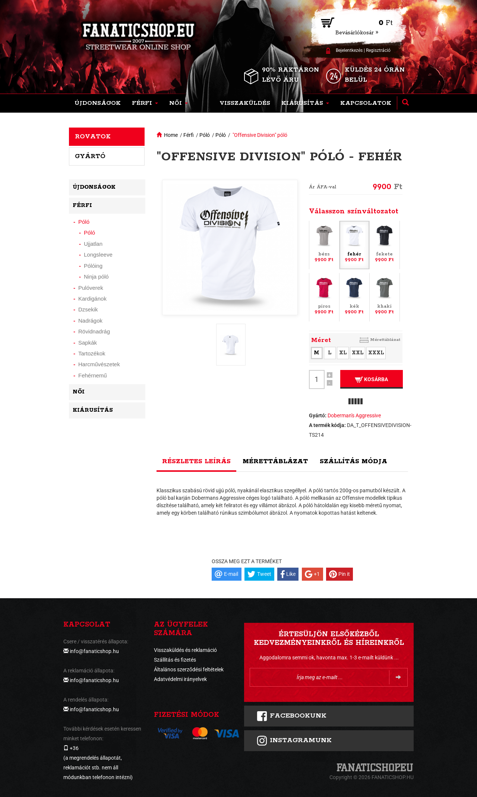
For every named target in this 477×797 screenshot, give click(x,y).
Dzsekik (88, 309)
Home (171, 135)
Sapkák (87, 342)
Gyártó (90, 156)
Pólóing (93, 266)
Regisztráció (378, 50)
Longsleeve (98, 254)
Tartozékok (91, 353)
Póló (204, 135)
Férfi (188, 135)
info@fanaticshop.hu (94, 651)
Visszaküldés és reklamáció (185, 650)
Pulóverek (90, 288)
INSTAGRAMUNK (294, 740)
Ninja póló (96, 276)
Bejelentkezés (349, 50)
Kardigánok (92, 298)
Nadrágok (90, 320)
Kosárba (371, 379)
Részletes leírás (196, 461)
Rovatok (93, 136)
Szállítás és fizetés (175, 660)
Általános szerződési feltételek (189, 669)
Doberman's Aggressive (354, 415)
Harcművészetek (99, 364)
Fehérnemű (92, 375)
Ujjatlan (93, 244)
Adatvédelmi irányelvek (180, 679)
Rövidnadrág (94, 331)
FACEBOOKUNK (291, 716)
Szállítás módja (353, 461)
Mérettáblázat (385, 339)
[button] (145, 103)
